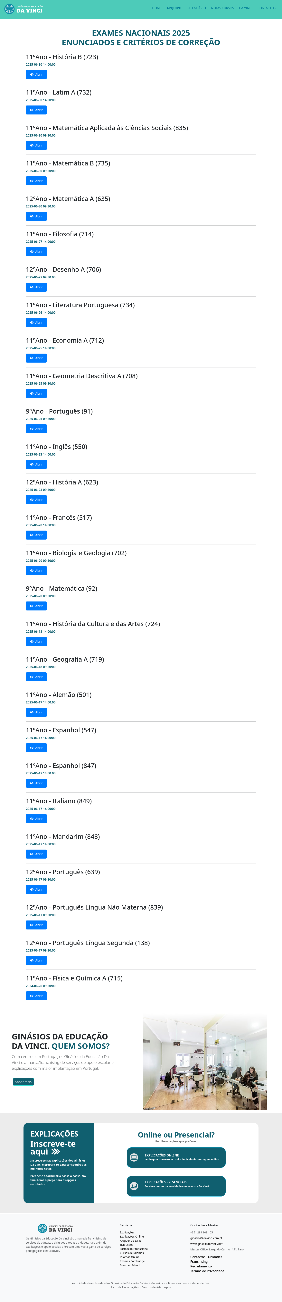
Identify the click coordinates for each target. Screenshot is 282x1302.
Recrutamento (201, 1266)
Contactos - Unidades (206, 1257)
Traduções (126, 1245)
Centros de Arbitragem (156, 1287)
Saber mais (23, 1082)
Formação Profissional (134, 1249)
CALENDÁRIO (196, 8)
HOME (157, 8)
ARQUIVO (174, 8)
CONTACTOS (267, 8)
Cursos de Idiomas (132, 1253)
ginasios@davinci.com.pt (206, 1238)
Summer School (130, 1265)
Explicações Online (132, 1236)
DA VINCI (245, 8)
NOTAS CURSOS (222, 8)
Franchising (199, 1261)
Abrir (36, 74)
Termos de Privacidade (207, 1271)
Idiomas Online (129, 1257)
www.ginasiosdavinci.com (206, 1244)
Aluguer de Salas (130, 1240)
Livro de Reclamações (125, 1287)
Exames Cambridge (132, 1261)
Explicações (127, 1232)
